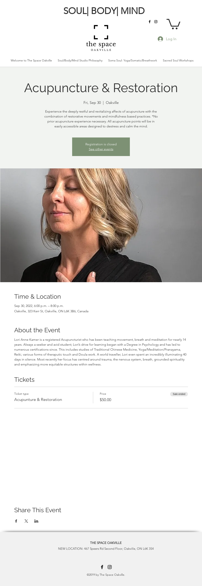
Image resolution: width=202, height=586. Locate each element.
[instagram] (156, 22)
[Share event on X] (26, 521)
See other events (101, 149)
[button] (173, 23)
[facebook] (150, 22)
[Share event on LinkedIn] (36, 521)
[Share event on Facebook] (16, 521)
